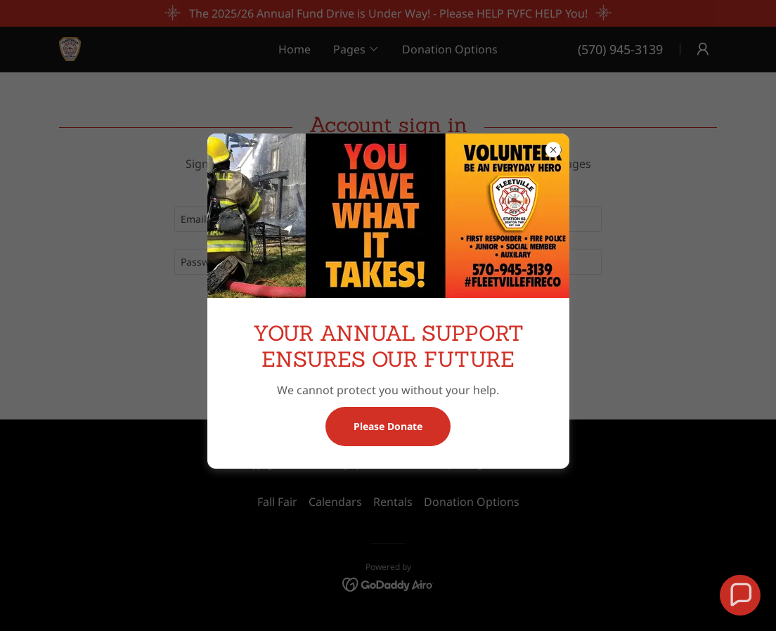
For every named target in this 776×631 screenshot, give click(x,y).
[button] (740, 595)
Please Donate (388, 426)
